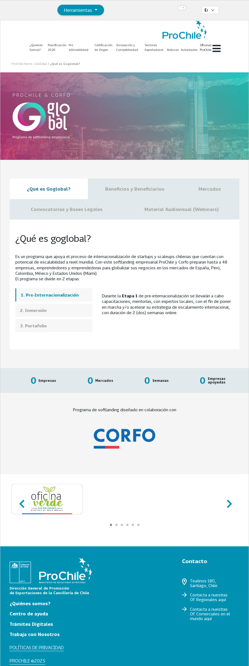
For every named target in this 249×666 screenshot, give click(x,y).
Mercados (210, 189)
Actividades (189, 49)
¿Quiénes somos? (30, 603)
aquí (222, 599)
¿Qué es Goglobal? (49, 189)
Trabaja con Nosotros (35, 634)
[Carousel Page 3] (122, 525)
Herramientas (78, 10)
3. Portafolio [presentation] (33, 325)
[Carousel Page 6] (138, 525)
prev (21, 501)
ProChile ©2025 (27, 661)
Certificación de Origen (103, 47)
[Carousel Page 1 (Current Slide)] (111, 525)
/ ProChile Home (21, 63)
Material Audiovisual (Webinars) (181, 209)
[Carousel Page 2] (116, 525)
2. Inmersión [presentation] (33, 310)
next (227, 501)
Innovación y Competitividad (127, 47)
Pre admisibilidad (78, 47)
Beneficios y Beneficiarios (134, 189)
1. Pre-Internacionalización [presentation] (50, 294)
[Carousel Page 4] (127, 525)
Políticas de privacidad (37, 647)
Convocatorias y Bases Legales (66, 209)
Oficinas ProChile (205, 47)
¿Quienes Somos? (36, 47)
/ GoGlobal (40, 63)
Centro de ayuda (29, 613)
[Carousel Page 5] (133, 525)
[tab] (54, 294)
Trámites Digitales (31, 624)
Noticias (173, 49)
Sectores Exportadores (154, 47)
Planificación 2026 (57, 47)
